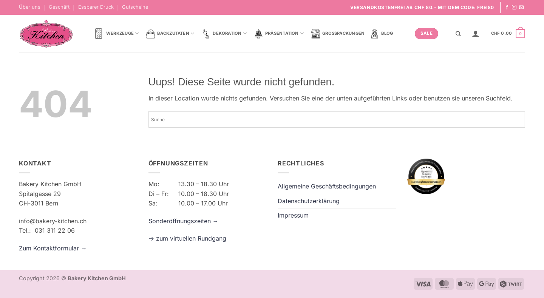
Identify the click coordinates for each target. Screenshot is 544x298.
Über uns (29, 7)
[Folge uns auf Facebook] (507, 7)
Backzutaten (170, 34)
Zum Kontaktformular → (53, 248)
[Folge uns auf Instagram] (514, 7)
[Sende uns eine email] (521, 7)
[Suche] (458, 33)
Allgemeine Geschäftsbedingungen (327, 186)
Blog (381, 34)
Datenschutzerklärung (309, 201)
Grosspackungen (338, 34)
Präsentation (279, 34)
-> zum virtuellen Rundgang (187, 238)
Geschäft (59, 7)
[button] (475, 33)
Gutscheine (135, 7)
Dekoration (224, 34)
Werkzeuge (116, 33)
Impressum (293, 215)
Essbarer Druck (96, 7)
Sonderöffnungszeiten (180, 221)
